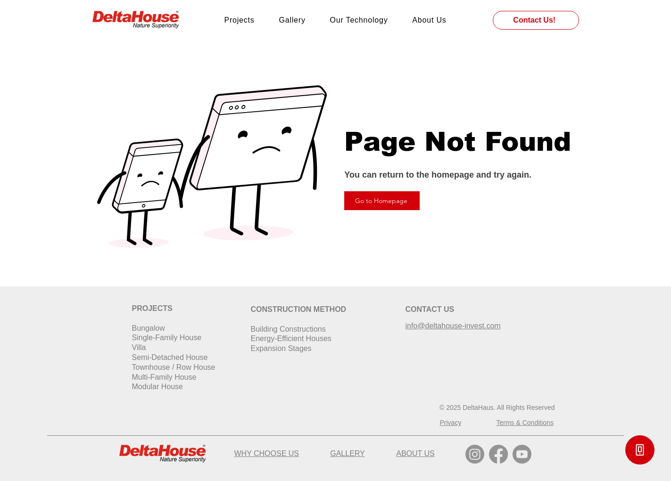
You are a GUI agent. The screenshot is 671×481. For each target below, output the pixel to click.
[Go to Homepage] (382, 200)
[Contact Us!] (536, 20)
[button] (639, 450)
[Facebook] (498, 454)
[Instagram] (474, 454)
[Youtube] (522, 454)
